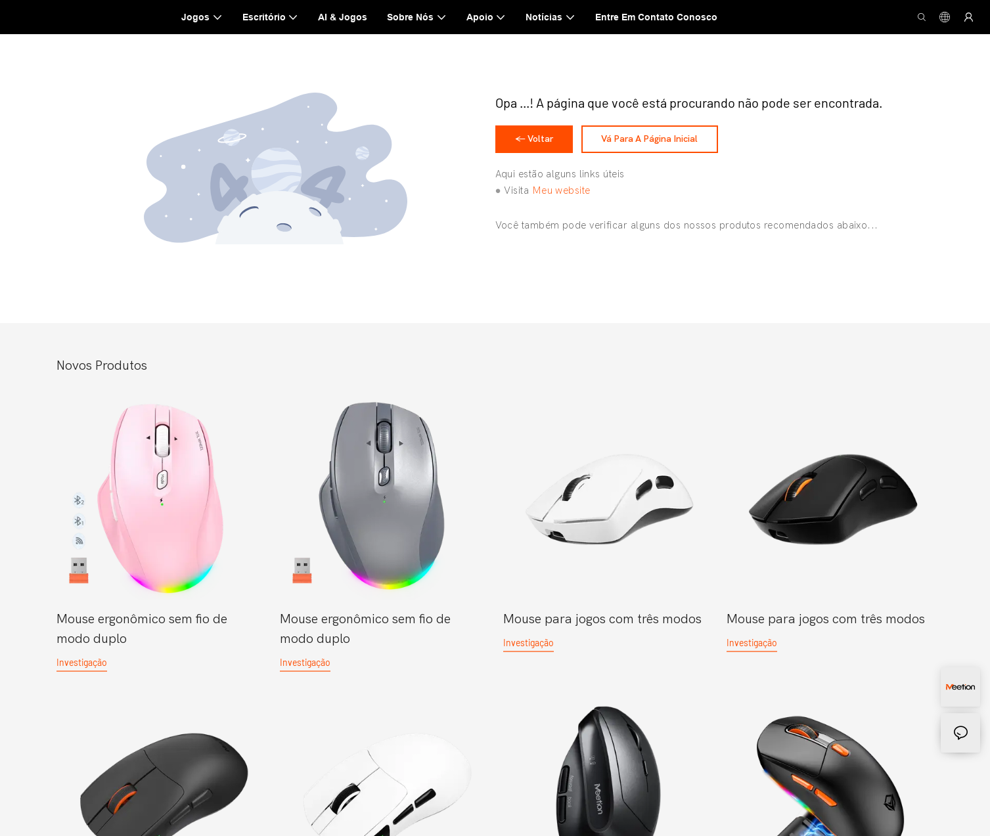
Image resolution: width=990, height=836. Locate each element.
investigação (81, 662)
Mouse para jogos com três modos (602, 619)
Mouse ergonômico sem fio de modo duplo (141, 628)
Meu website (561, 196)
